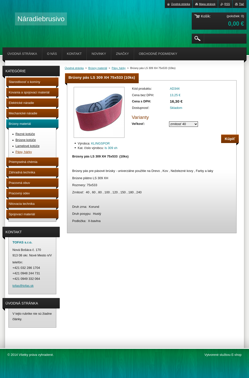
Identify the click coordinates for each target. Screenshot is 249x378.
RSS (227, 3)
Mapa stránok (207, 3)
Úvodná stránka (74, 68)
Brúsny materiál (97, 68)
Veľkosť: (138, 124)
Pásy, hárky (119, 68)
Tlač (241, 3)
